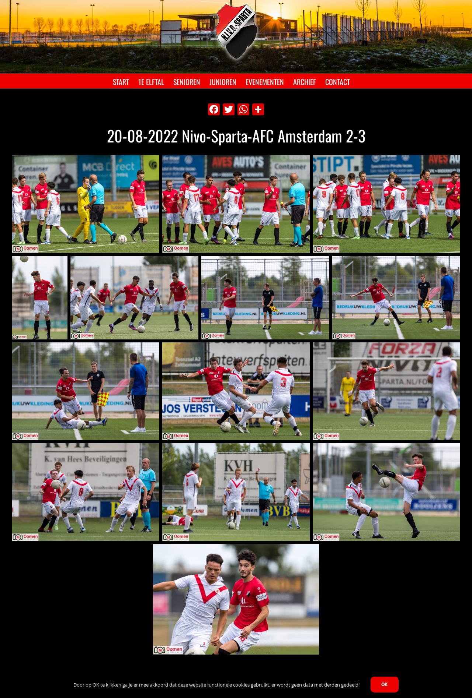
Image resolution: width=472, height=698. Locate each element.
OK (384, 684)
